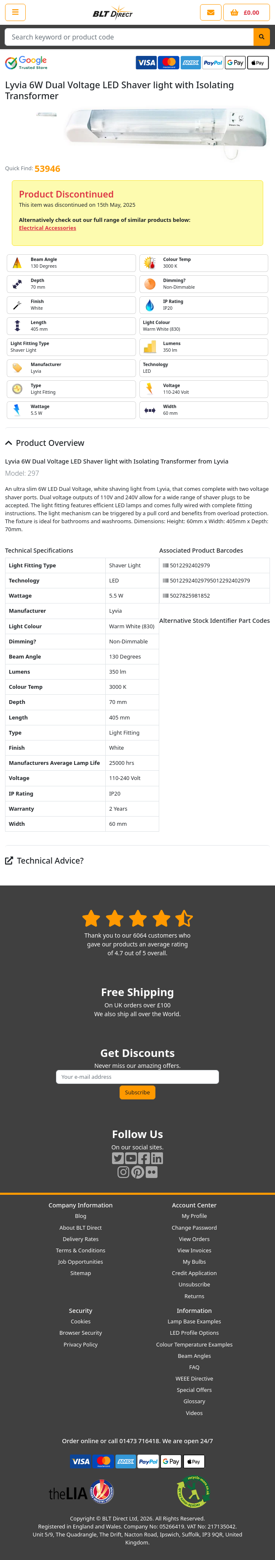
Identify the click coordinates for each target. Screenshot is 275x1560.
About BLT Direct (80, 1227)
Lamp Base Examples (194, 1321)
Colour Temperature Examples (194, 1344)
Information (194, 1311)
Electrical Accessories (47, 228)
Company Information (80, 1205)
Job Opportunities (80, 1261)
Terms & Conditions (80, 1250)
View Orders (194, 1239)
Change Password (194, 1227)
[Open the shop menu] (15, 12)
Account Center (194, 1205)
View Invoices (194, 1250)
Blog (80, 1216)
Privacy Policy (81, 1344)
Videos (194, 1413)
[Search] (262, 37)
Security (80, 1311)
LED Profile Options (194, 1332)
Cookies (81, 1321)
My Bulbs (194, 1261)
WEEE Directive (194, 1378)
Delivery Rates (81, 1239)
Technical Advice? (44, 860)
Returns (194, 1296)
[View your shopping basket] (246, 12)
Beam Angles (194, 1356)
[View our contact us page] (211, 12)
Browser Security (80, 1332)
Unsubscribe (194, 1284)
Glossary (195, 1401)
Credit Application (194, 1273)
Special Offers (194, 1390)
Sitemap (80, 1273)
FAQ (194, 1367)
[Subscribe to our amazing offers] (137, 1077)
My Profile (194, 1216)
